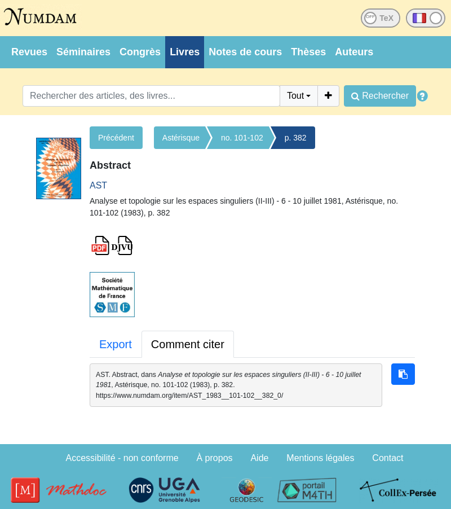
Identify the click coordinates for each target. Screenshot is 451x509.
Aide (259, 458)
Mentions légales (320, 458)
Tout (295, 95)
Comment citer (187, 344)
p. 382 (296, 137)
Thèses (308, 52)
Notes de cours (245, 52)
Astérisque (181, 137)
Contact (387, 458)
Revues (29, 52)
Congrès (140, 52)
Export (115, 344)
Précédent (116, 137)
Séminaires (83, 52)
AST (98, 185)
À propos (215, 458)
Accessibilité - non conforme (122, 458)
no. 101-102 (242, 137)
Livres (185, 52)
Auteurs (354, 52)
